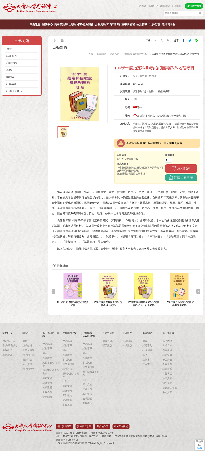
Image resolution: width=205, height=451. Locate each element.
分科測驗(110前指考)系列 (135, 53)
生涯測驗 (127, 340)
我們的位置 (28, 369)
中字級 (161, 40)
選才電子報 (168, 24)
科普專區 (167, 373)
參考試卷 (67, 359)
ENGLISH (177, 6)
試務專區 (47, 348)
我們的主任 (28, 355)
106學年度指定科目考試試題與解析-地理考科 (175, 53)
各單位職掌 (28, 350)
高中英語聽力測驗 (65, 24)
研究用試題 (68, 364)
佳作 (64, 381)
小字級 (155, 40)
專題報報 (167, 350)
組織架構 (27, 345)
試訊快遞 (167, 355)
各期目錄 (167, 345)
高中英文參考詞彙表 (50, 372)
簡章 (9, 48)
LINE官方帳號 (194, 6)
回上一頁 (54, 40)
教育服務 (167, 364)
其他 (9, 69)
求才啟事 (7, 355)
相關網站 (165, 6)
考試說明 (47, 358)
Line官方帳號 (121, 425)
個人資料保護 (65, 425)
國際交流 (27, 359)
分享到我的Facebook (183, 40)
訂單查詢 (11, 83)
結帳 (197, 426)
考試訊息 (47, 343)
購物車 (10, 76)
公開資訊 (27, 364)
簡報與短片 (108, 340)
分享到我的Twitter (190, 40)
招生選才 (167, 383)
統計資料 (47, 382)
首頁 (90, 53)
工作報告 (67, 395)
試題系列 (11, 55)
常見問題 (47, 397)
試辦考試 (67, 369)
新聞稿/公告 (8, 340)
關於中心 (47, 24)
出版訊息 (7, 350)
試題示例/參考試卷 (51, 364)
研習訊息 (107, 345)
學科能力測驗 (85, 24)
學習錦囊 (167, 359)
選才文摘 (47, 378)
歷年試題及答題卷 (70, 375)
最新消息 (7, 332)
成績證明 (47, 387)
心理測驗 (11, 62)
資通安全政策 (84, 425)
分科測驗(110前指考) (107, 24)
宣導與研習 (128, 24)
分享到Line (196, 40)
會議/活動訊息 (10, 345)
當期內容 (167, 340)
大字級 (168, 40)
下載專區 (141, 6)
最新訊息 (35, 24)
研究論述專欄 (169, 387)
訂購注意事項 (14, 90)
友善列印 (62, 40)
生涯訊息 (127, 345)
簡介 (24, 340)
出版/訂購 (154, 24)
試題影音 (167, 369)
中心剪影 (167, 392)
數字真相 (167, 378)
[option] (80, 94)
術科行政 (153, 6)
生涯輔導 (141, 24)
